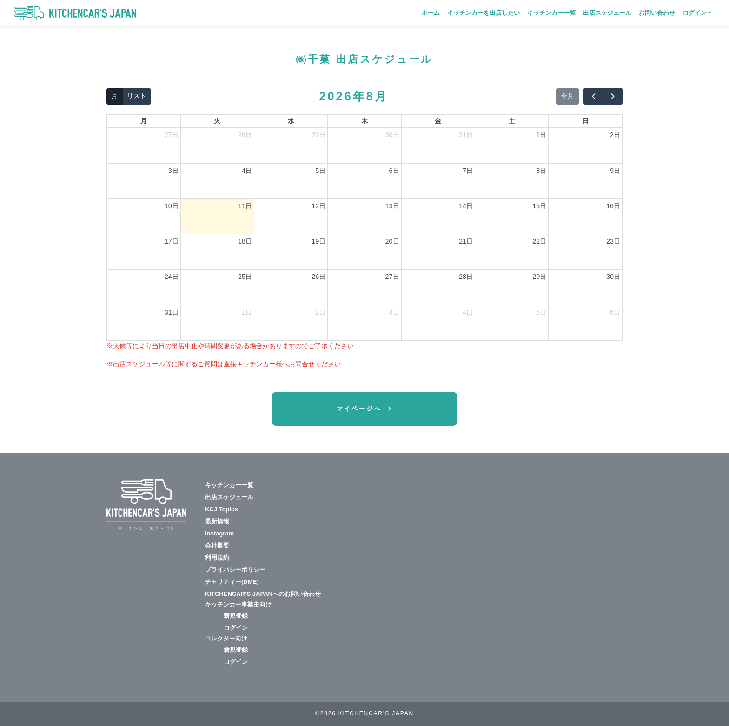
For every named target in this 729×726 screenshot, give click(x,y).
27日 (172, 135)
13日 (392, 206)
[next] (613, 96)
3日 (173, 170)
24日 (172, 276)
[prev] (593, 96)
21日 (466, 241)
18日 (245, 241)
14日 (466, 206)
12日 (318, 206)
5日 (320, 170)
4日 (247, 170)
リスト (136, 95)
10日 (172, 206)
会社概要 (217, 545)
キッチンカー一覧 (551, 12)
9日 (615, 170)
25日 (245, 276)
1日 (541, 135)
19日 (318, 241)
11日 (245, 206)
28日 (245, 135)
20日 (392, 241)
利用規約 (217, 557)
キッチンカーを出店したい (483, 12)
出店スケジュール (607, 12)
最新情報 (217, 521)
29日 (318, 135)
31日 (466, 135)
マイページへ (360, 408)
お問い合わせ (657, 12)
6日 (394, 170)
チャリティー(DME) (232, 581)
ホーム (431, 12)
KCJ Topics (221, 509)
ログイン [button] (695, 12)
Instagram (219, 533)
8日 (541, 170)
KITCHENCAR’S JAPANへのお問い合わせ (263, 593)
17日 (172, 241)
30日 (392, 135)
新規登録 (236, 615)
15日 (539, 206)
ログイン (236, 627)
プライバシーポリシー (235, 569)
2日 (615, 135)
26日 (318, 276)
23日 (613, 241)
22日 (539, 241)
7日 (468, 170)
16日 (613, 206)
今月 (567, 95)
